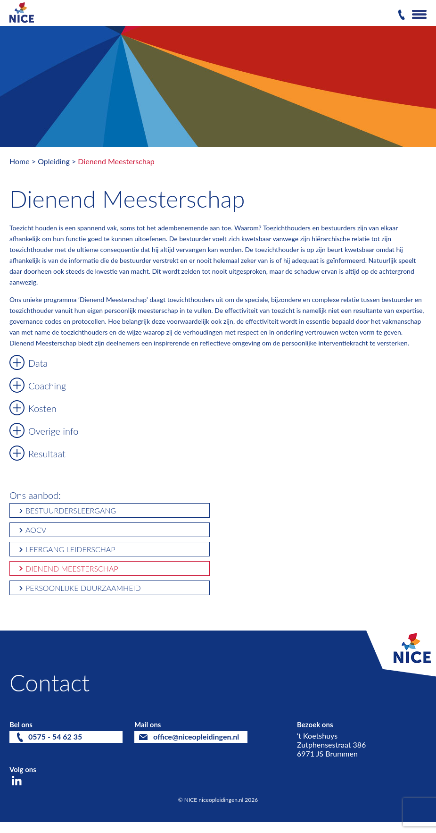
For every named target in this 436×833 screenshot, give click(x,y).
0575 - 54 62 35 (55, 736)
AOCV (35, 529)
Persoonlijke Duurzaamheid (83, 587)
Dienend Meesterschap (116, 161)
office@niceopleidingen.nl (196, 736)
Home (19, 161)
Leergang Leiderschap (70, 549)
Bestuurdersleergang (70, 510)
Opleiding (54, 161)
